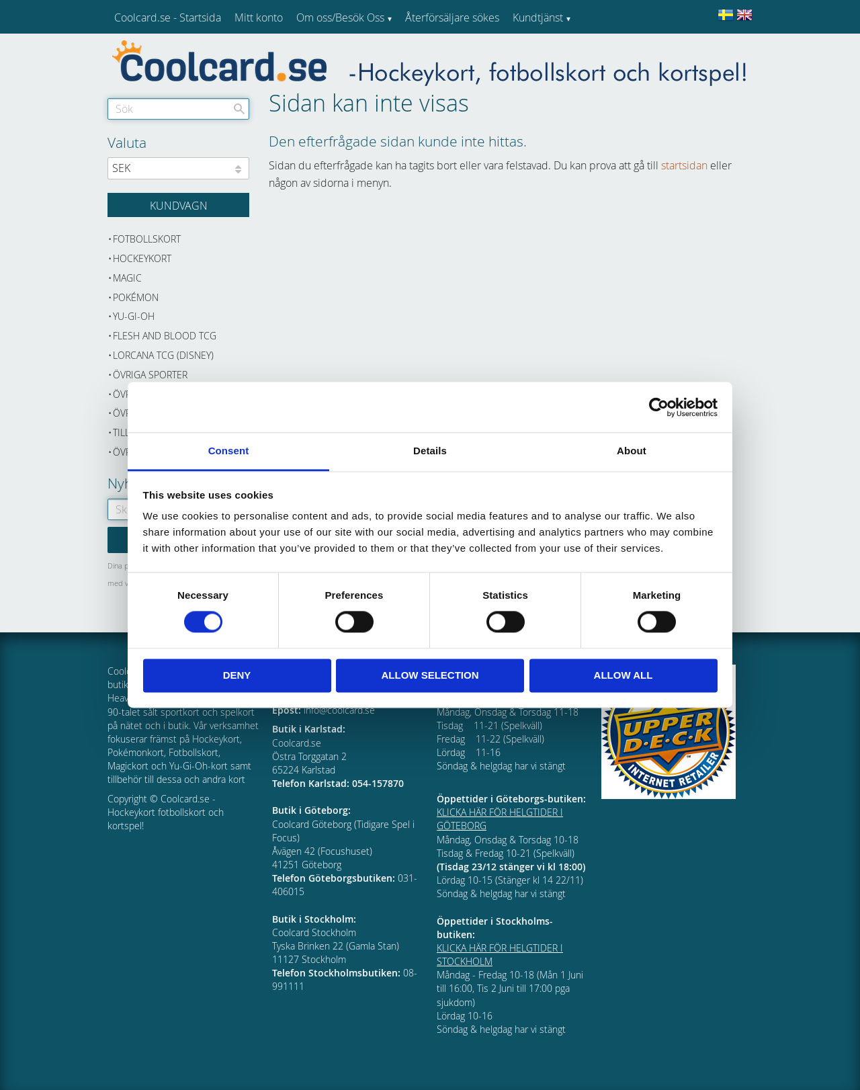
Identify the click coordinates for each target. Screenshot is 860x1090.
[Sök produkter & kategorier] (178, 109)
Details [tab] (430, 450)
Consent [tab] (228, 450)
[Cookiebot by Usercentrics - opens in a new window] (659, 407)
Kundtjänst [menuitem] (538, 17)
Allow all (623, 675)
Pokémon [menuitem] (136, 297)
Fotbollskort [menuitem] (147, 239)
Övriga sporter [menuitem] (150, 374)
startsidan (684, 165)
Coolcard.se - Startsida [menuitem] (167, 17)
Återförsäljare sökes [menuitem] (452, 17)
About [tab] (631, 450)
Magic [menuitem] (127, 277)
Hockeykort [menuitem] (142, 258)
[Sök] (239, 109)
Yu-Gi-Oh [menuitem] (134, 316)
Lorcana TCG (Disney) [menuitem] (163, 355)
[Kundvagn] (178, 205)
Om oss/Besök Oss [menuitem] (340, 17)
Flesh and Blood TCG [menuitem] (164, 335)
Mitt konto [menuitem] (258, 17)
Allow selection (430, 675)
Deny (237, 675)
